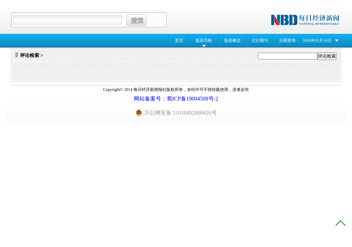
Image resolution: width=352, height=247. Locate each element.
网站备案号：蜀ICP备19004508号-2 (176, 99)
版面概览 (232, 40)
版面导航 (204, 40)
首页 (179, 40)
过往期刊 (260, 40)
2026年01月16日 (316, 40)
